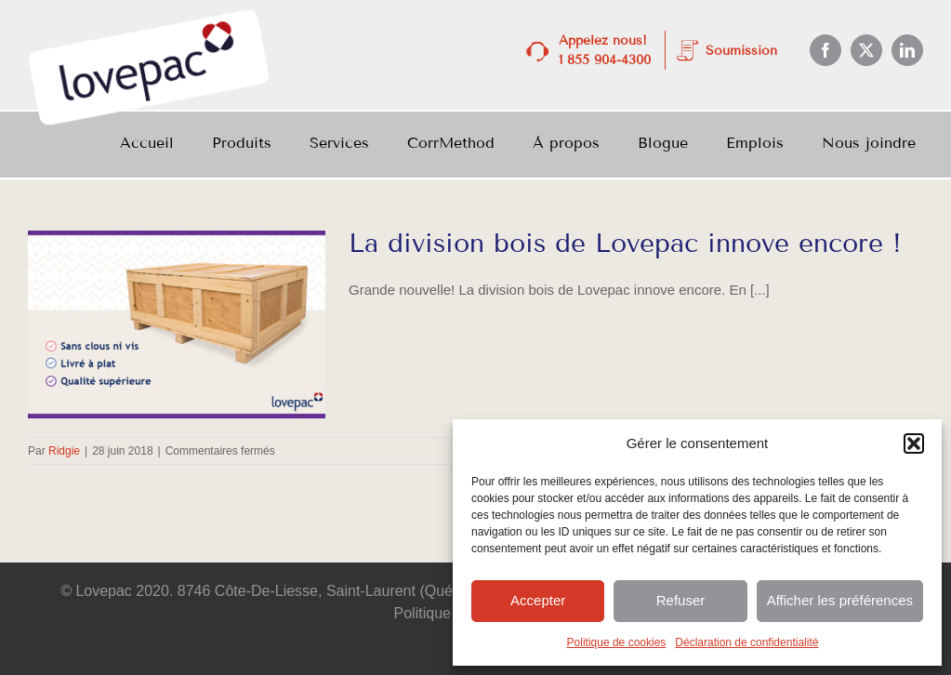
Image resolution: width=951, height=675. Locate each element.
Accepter (537, 600)
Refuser (681, 600)
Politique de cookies (617, 642)
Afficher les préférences (840, 600)
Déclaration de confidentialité (746, 642)
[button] (914, 443)
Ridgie (64, 450)
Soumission (741, 51)
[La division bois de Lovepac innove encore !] (176, 324)
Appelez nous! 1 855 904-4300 (605, 50)
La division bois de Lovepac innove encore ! (625, 243)
